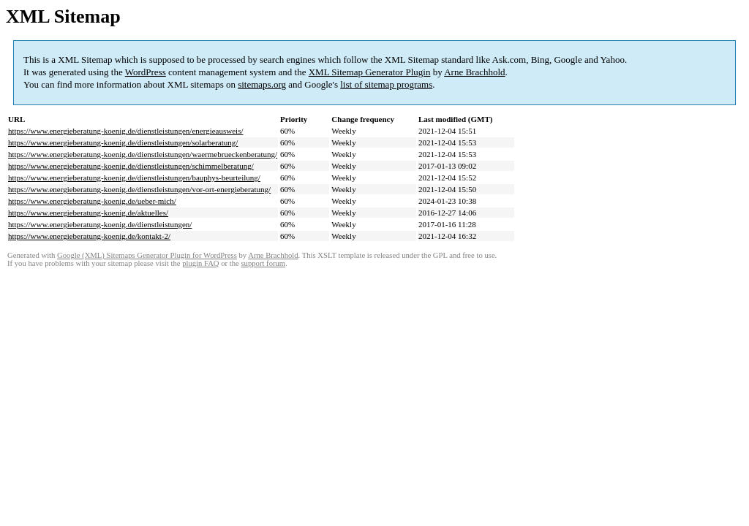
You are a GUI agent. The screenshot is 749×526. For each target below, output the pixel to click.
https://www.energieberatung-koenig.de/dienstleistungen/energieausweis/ (125, 130)
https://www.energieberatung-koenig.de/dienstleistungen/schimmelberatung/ (131, 165)
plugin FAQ (200, 263)
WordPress (145, 71)
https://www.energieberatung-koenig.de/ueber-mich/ (92, 201)
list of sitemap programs (386, 84)
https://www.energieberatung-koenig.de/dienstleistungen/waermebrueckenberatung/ (142, 154)
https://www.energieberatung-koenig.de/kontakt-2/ (89, 236)
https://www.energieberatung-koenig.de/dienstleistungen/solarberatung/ (123, 142)
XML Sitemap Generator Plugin (370, 71)
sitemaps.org (262, 84)
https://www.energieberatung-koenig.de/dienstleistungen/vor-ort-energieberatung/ (139, 189)
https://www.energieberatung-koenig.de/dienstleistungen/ (100, 224)
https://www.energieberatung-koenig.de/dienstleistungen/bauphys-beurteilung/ (134, 177)
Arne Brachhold (474, 71)
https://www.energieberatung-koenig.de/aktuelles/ (88, 212)
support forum (263, 263)
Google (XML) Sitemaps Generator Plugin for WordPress (147, 255)
